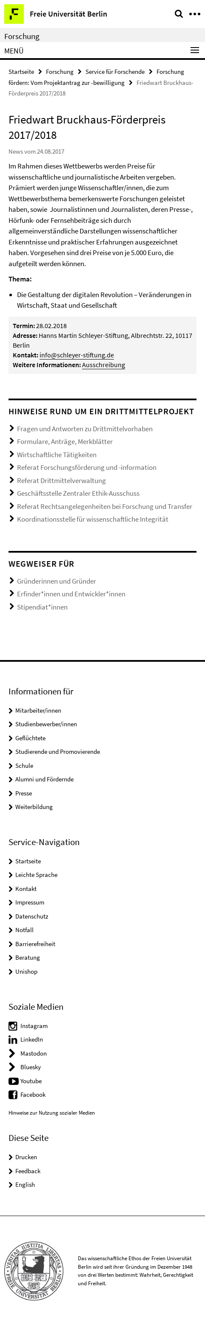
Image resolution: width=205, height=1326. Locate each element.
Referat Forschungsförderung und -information (87, 467)
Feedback (27, 1171)
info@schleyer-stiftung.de (77, 355)
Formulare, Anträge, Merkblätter (65, 441)
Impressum (29, 902)
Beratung (27, 957)
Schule (24, 765)
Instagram (34, 1026)
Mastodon (33, 1053)
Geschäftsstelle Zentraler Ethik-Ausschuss (78, 493)
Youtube (31, 1081)
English (25, 1184)
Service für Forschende (115, 71)
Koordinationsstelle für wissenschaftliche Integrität (92, 519)
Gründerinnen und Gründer (56, 581)
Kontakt (26, 889)
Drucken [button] (26, 1157)
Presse (23, 793)
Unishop (26, 971)
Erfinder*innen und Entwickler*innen (71, 593)
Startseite (21, 71)
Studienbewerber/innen (46, 724)
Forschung (22, 36)
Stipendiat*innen (42, 607)
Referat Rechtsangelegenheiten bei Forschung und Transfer (104, 506)
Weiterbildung (34, 807)
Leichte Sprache (36, 875)
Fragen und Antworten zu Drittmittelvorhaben (85, 428)
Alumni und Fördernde (44, 779)
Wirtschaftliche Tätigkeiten (57, 454)
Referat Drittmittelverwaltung (61, 480)
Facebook (33, 1094)
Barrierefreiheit (35, 944)
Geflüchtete (30, 738)
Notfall (24, 930)
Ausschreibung (103, 364)
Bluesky (30, 1067)
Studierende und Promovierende (57, 751)
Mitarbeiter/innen (38, 710)
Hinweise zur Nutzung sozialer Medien (52, 1112)
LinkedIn (31, 1039)
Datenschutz (31, 916)
